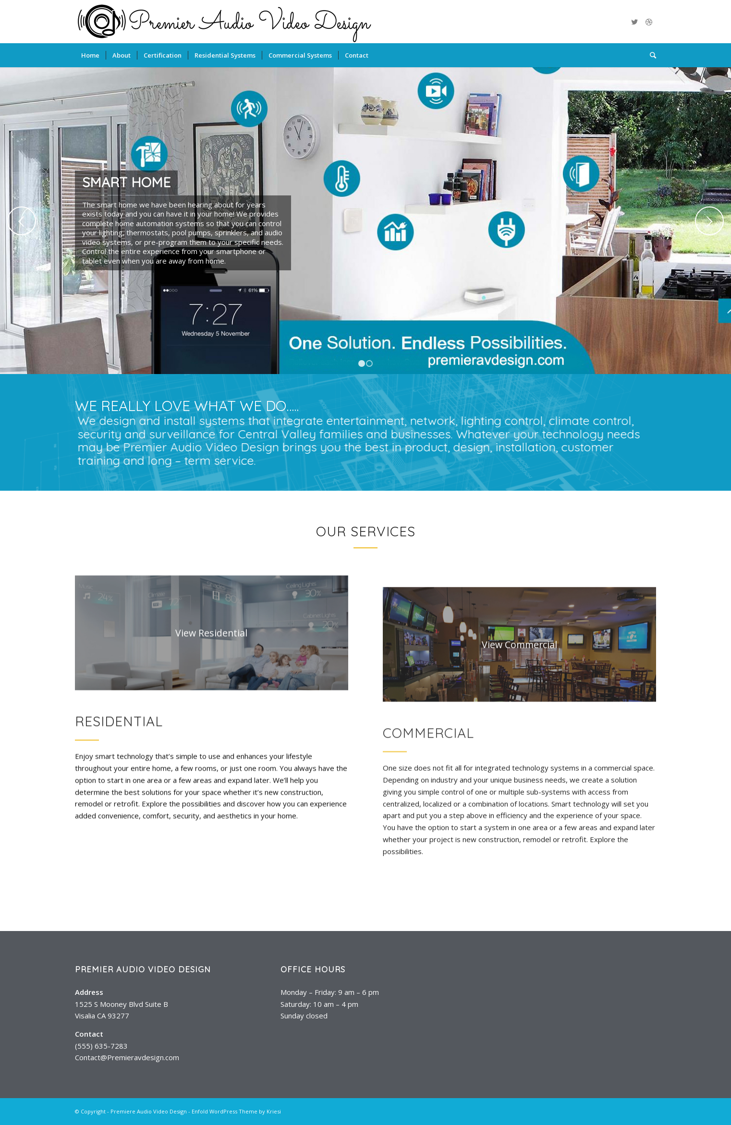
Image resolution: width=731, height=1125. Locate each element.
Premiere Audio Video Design (148, 1111)
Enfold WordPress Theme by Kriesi (236, 1111)
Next (709, 220)
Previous (21, 220)
